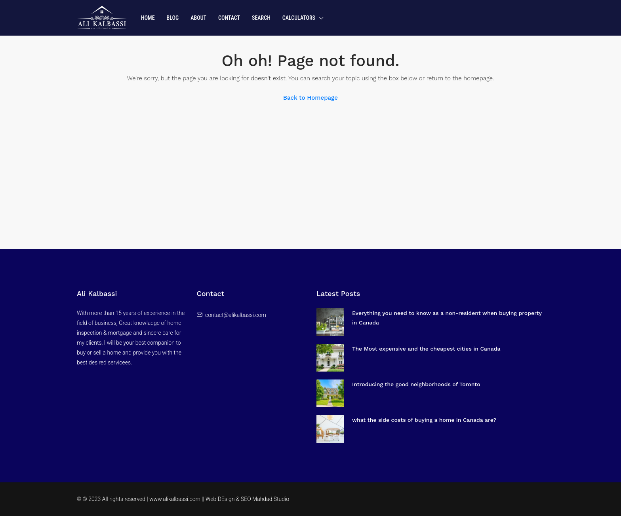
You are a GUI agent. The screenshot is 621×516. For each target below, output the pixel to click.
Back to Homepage (310, 97)
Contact (229, 18)
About (198, 18)
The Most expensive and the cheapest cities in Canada (426, 348)
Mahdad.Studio (270, 499)
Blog (173, 18)
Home (148, 18)
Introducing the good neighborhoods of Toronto (416, 384)
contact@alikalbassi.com (235, 315)
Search (261, 18)
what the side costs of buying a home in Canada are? (424, 420)
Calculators (298, 18)
